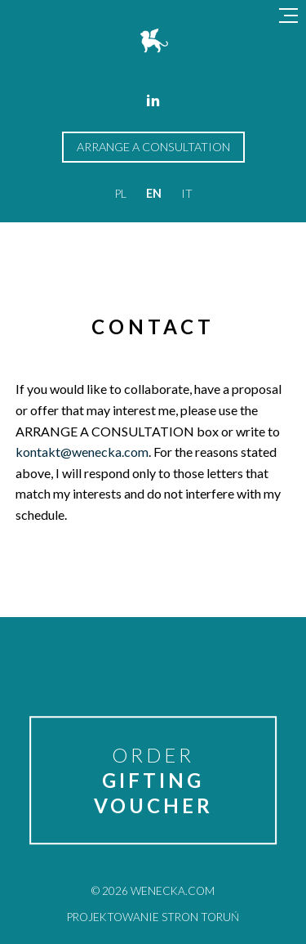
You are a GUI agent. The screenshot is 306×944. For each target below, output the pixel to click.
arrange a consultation (153, 147)
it (187, 193)
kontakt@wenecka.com (82, 451)
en (154, 193)
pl (120, 193)
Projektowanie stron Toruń (153, 917)
